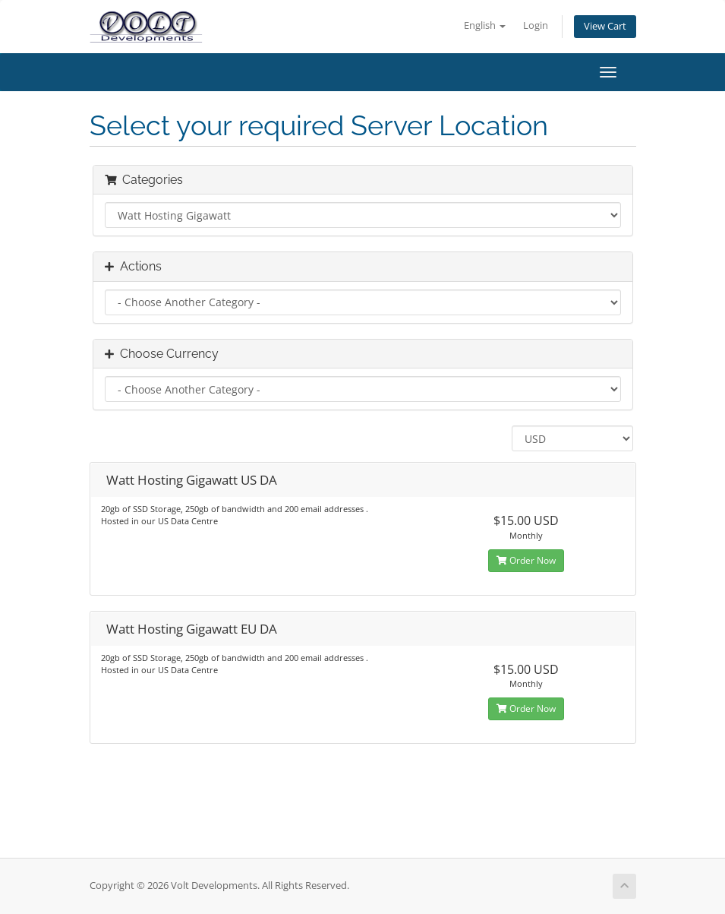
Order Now (526, 560)
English (485, 25)
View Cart (605, 26)
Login (535, 25)
